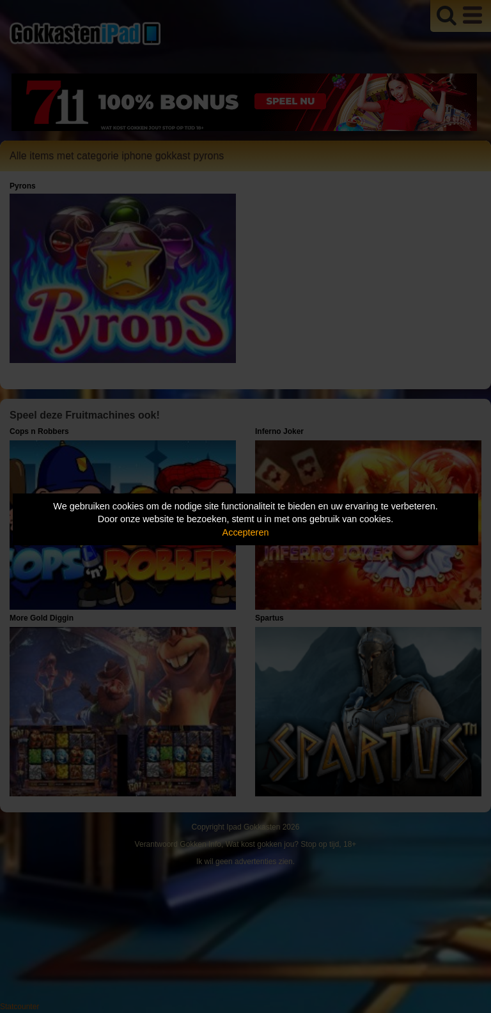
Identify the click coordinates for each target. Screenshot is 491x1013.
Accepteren (245, 532)
